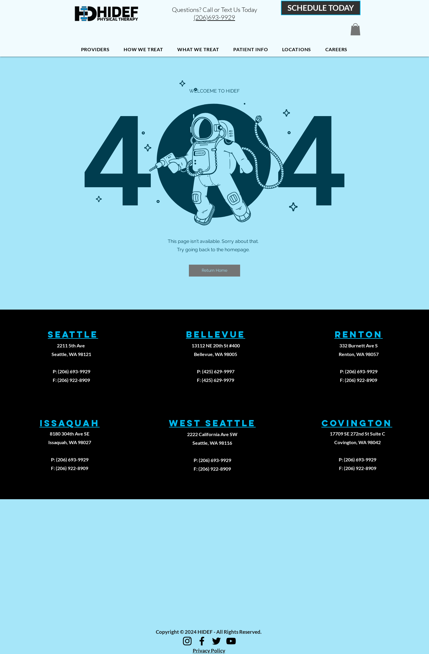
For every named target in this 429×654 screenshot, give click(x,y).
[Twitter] (216, 641)
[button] (355, 29)
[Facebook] (202, 641)
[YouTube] (231, 641)
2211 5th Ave (71, 345)
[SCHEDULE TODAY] (320, 8)
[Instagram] (187, 641)
